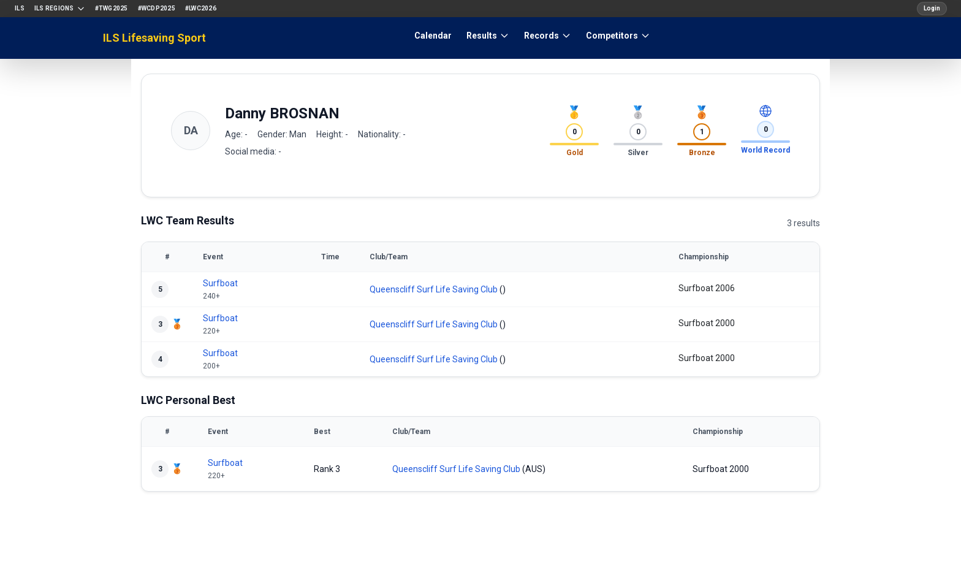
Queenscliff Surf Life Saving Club (434, 289)
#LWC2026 (200, 8)
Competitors (618, 35)
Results (487, 35)
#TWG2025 (111, 8)
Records (547, 35)
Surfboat (220, 283)
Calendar (433, 35)
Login (932, 8)
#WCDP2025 (156, 8)
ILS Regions (59, 8)
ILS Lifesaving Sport (154, 37)
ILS (20, 8)
